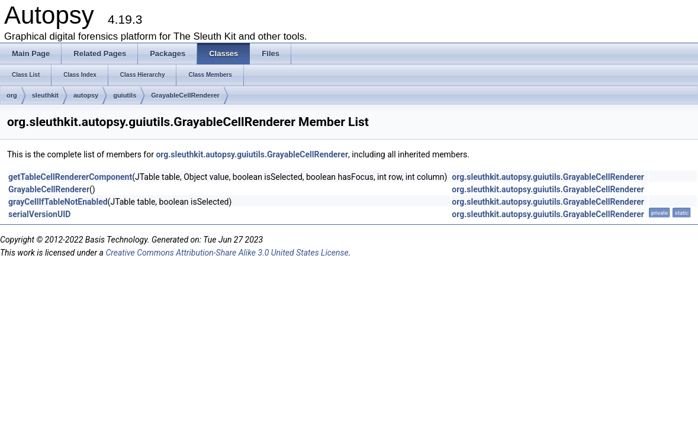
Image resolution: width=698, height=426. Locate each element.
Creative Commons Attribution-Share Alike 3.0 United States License (226, 252)
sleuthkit (45, 95)
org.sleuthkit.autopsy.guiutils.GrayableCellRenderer (252, 154)
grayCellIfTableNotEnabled (58, 201)
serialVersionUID (39, 214)
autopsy (85, 95)
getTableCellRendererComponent (70, 177)
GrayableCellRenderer (185, 95)
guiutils (124, 95)
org (12, 95)
